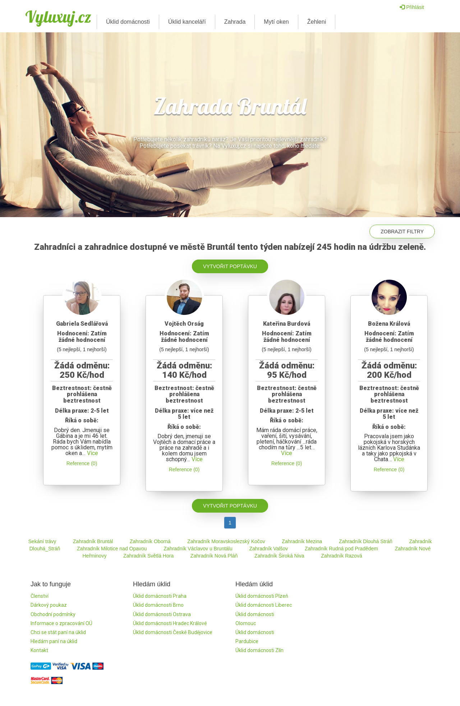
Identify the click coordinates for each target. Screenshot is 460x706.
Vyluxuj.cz (58, 17)
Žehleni (316, 22)
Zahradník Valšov (268, 548)
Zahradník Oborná (150, 541)
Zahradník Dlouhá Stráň (365, 541)
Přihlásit (412, 7)
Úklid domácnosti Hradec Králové (170, 623)
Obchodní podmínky (53, 614)
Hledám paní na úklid (54, 641)
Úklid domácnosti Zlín (259, 650)
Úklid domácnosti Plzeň (261, 596)
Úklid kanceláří (187, 22)
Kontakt (39, 650)
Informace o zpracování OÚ (61, 623)
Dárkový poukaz (49, 605)
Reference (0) (81, 463)
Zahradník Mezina (302, 541)
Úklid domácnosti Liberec (263, 605)
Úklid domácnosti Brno (158, 605)
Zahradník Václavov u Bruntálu (198, 548)
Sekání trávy (42, 541)
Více (92, 453)
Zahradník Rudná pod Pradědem (341, 548)
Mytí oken (276, 22)
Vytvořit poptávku (230, 266)
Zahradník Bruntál (93, 541)
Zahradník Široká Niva (279, 556)
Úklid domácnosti (128, 22)
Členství (40, 596)
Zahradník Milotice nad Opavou (112, 548)
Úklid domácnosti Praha (160, 596)
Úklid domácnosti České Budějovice (172, 632)
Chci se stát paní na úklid (58, 632)
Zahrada (235, 22)
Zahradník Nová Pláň (214, 556)
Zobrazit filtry (402, 231)
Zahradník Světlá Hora (148, 556)
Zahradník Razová (341, 556)
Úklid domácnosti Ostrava (162, 614)
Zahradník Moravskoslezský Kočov (226, 541)
